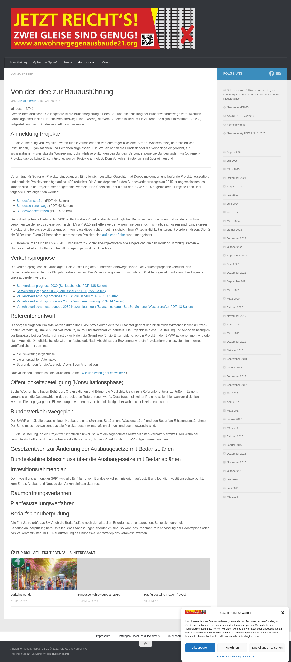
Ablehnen (232, 654)
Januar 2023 (234, 229)
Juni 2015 (233, 488)
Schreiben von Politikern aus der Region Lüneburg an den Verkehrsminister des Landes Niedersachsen (251, 94)
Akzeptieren (200, 654)
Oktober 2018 (235, 350)
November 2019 (236, 315)
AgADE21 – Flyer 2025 (241, 115)
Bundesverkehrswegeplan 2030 (98, 594)
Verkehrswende (21, 594)
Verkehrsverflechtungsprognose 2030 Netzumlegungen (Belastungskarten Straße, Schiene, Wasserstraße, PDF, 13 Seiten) (105, 306)
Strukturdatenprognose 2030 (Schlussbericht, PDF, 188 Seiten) (62, 286)
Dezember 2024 (236, 177)
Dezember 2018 (236, 341)
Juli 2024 (232, 195)
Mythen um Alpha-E (45, 62)
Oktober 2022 (235, 246)
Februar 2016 (235, 436)
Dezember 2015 (236, 453)
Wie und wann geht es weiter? (103, 373)
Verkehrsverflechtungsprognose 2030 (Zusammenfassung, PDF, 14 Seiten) (70, 301)
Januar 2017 (234, 419)
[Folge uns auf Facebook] (271, 73)
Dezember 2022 (236, 238)
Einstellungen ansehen (267, 654)
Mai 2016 (232, 427)
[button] (283, 619)
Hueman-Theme (60, 653)
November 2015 (236, 462)
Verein (106, 62)
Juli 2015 (232, 479)
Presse (67, 62)
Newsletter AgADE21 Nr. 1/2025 (246, 133)
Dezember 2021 (236, 272)
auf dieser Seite (113, 235)
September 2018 (237, 358)
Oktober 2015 (235, 471)
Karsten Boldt (27, 101)
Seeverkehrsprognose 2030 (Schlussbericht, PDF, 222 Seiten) (61, 291)
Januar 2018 (234, 367)
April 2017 (233, 402)
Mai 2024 (232, 212)
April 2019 (233, 324)
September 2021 (237, 281)
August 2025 (234, 152)
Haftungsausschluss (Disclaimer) (139, 636)
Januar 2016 (234, 445)
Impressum (103, 636)
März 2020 (233, 298)
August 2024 (234, 186)
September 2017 (237, 384)
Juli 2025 (232, 160)
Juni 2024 (233, 203)
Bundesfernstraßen (30, 200)
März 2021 (233, 290)
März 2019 (233, 333)
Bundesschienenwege (32, 206)
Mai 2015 (232, 496)
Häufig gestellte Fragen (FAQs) (165, 594)
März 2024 (233, 221)
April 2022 (233, 264)
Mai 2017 (232, 393)
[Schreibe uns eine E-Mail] (278, 73)
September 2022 (237, 255)
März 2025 (233, 169)
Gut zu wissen (87, 62)
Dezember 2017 (236, 376)
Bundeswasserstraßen (33, 211)
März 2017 (233, 410)
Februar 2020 (235, 307)
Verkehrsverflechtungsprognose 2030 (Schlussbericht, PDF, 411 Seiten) (68, 296)
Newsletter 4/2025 (238, 107)
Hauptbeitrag (18, 62)
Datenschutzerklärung (181, 636)
